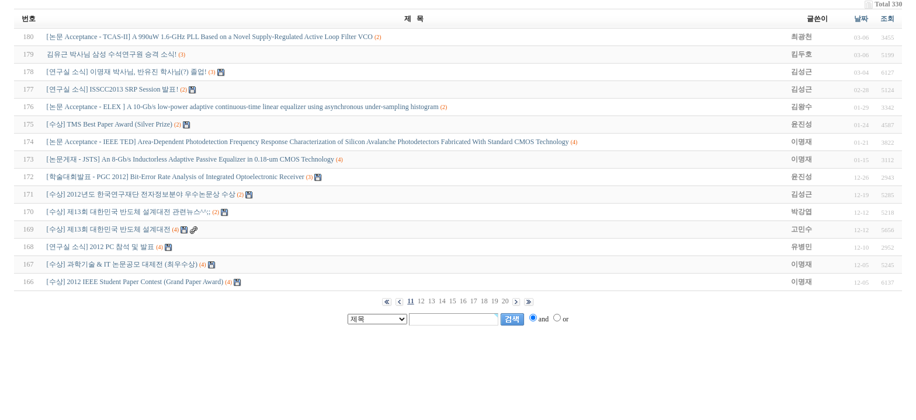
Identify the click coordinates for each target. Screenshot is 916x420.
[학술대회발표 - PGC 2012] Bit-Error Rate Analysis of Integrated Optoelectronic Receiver (175, 177)
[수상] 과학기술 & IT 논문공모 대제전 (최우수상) (122, 264)
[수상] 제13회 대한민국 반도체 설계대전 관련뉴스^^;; (129, 212)
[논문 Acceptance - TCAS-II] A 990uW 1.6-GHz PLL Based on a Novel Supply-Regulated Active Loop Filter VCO (210, 37)
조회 (887, 19)
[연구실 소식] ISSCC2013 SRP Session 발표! (113, 89)
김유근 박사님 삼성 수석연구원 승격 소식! (112, 54)
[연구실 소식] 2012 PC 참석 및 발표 (101, 247)
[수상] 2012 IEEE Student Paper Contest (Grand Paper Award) (135, 282)
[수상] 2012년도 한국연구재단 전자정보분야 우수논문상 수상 (141, 194)
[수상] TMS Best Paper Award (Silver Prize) (110, 124)
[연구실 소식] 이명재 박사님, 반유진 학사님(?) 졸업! (127, 72)
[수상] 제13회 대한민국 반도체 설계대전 (109, 229)
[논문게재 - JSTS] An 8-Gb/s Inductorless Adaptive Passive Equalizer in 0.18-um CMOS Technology (191, 159)
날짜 (861, 19)
